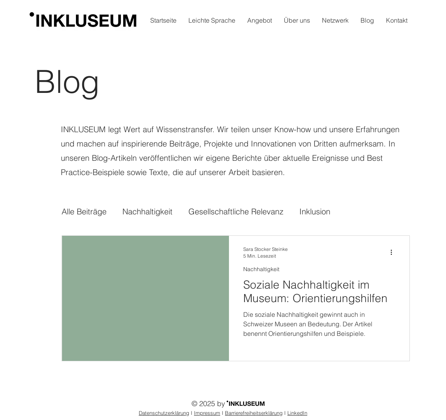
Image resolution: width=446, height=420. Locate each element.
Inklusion (314, 211)
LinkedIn (297, 413)
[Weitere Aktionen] (394, 252)
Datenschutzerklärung (164, 413)
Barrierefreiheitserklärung (254, 413)
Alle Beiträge (84, 211)
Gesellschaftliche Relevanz (235, 211)
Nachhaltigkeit (147, 211)
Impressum (207, 413)
